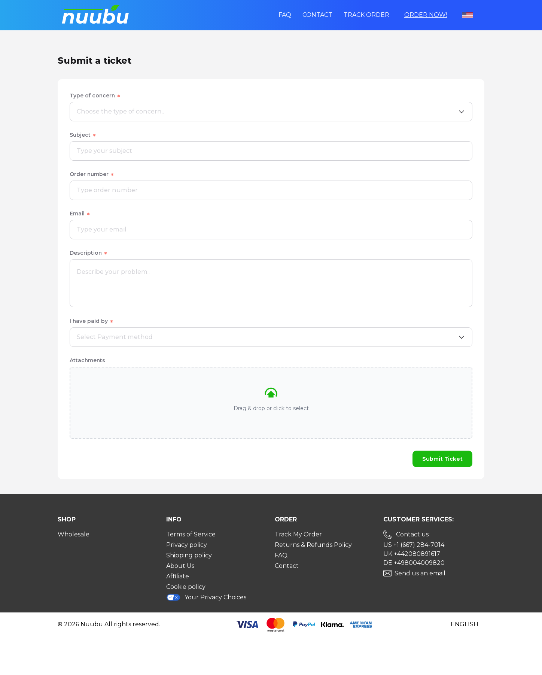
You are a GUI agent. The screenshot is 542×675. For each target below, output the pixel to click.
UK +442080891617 (411, 553)
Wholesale (73, 534)
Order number (92, 174)
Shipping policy (189, 555)
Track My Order (298, 534)
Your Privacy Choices (206, 597)
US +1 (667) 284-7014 (413, 544)
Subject (83, 134)
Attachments (87, 360)
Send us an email (420, 573)
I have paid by (92, 321)
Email (80, 213)
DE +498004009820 (414, 562)
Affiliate (177, 576)
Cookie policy (185, 586)
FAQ (284, 14)
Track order (366, 14)
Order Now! (425, 14)
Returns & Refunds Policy (313, 544)
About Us (180, 565)
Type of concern (95, 95)
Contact (317, 14)
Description (89, 252)
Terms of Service (191, 534)
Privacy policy (186, 544)
